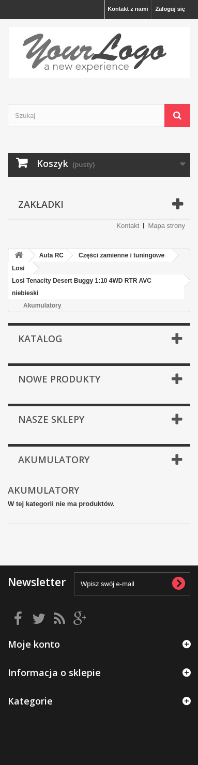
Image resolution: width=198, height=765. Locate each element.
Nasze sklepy (51, 419)
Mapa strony (166, 226)
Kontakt (127, 226)
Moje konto (34, 644)
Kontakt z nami (128, 9)
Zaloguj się (170, 9)
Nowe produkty (59, 379)
